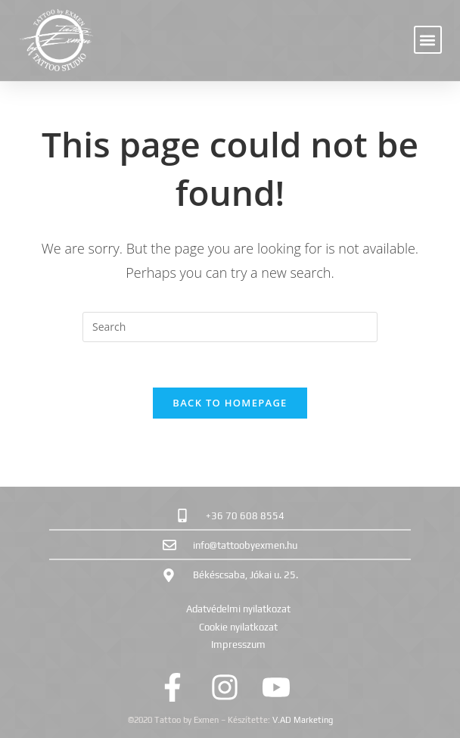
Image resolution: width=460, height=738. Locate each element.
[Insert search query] (230, 327)
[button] (428, 40)
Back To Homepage (229, 402)
